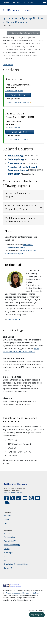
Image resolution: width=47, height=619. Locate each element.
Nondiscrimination (12, 545)
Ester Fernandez (14, 319)
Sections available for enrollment (23, 33)
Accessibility (9, 541)
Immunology (14, 173)
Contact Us (8, 568)
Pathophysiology (16, 159)
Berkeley (7, 515)
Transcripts (8, 552)
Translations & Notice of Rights (16, 564)
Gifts (6, 556)
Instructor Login (28, 2)
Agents (6, 2)
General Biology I (16, 155)
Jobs (5, 560)
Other (6, 523)
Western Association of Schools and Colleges (22, 593)
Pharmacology (15, 163)
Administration (9, 537)
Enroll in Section (18, 95)
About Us (7, 533)
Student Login (15, 2)
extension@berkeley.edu (13, 493)
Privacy (6, 549)
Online (6, 519)
